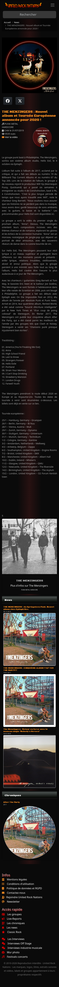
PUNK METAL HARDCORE (29, 590)
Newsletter (13, 901)
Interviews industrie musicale (22, 948)
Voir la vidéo (10, 137)
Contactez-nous (16, 892)
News (16, 22)
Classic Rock (11, 932)
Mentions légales (17, 879)
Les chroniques (13, 923)
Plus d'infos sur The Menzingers (29, 585)
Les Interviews (13, 939)
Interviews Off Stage (16, 943)
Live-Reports (12, 918)
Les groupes (12, 914)
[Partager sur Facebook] (7, 101)
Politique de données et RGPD (24, 888)
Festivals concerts (15, 956)
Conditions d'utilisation (20, 884)
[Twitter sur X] (20, 101)
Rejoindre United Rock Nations (24, 897)
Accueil (7, 22)
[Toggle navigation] (52, 5)
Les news (9, 927)
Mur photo (11, 952)
